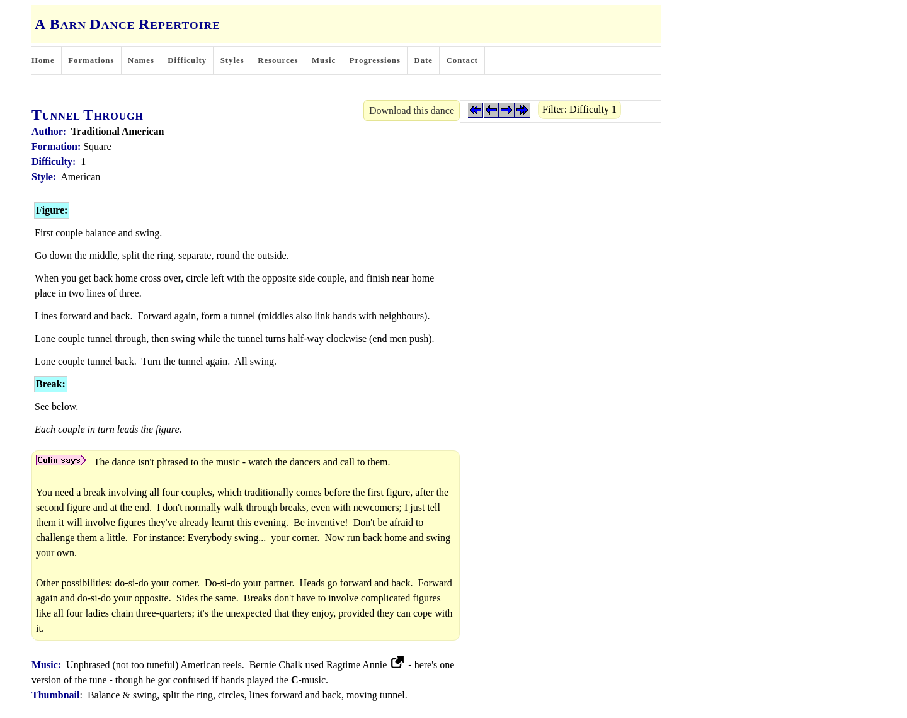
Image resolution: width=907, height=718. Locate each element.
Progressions (375, 60)
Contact (462, 60)
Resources (278, 60)
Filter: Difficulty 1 (579, 109)
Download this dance (411, 110)
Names (141, 60)
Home (43, 60)
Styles (232, 60)
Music (324, 60)
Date (423, 60)
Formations (91, 60)
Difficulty (187, 60)
